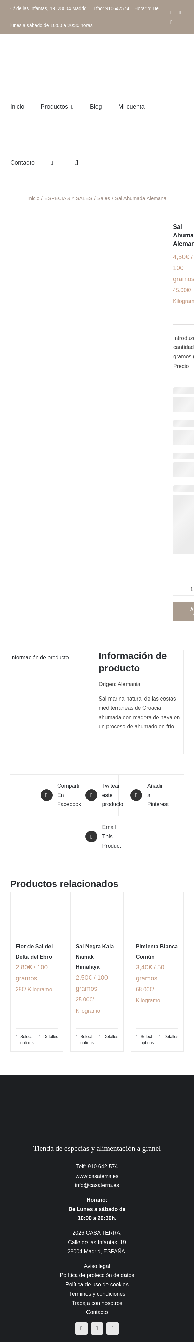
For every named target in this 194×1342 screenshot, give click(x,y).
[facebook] (81, 1328)
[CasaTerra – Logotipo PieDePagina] (97, 1089)
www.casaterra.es (97, 1176)
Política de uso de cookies (97, 1284)
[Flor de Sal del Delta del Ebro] (37, 913)
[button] (76, 162)
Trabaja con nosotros (97, 1303)
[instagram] (97, 1328)
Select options (27, 1039)
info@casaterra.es (97, 1185)
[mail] (112, 1328)
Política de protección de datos (97, 1275)
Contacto (97, 1312)
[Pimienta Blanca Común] (157, 913)
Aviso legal (97, 1266)
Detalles (50, 1036)
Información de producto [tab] (39, 657)
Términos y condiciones (97, 1294)
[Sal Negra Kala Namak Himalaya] (97, 913)
